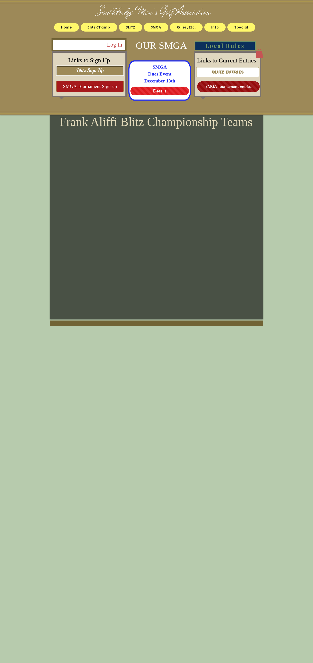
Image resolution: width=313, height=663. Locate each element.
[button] (99, 27)
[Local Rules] (225, 45)
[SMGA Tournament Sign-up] (90, 86)
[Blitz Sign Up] (90, 70)
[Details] (159, 91)
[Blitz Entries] (227, 72)
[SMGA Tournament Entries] (228, 86)
